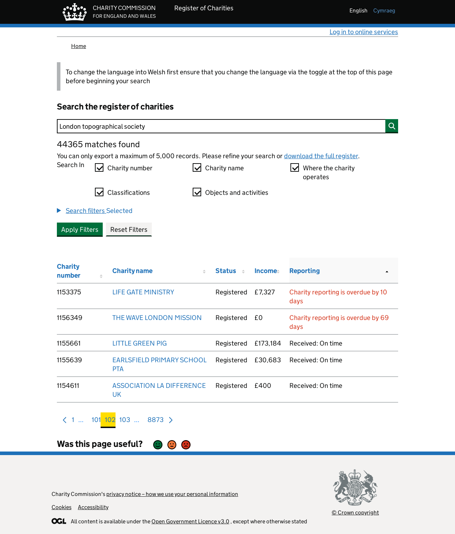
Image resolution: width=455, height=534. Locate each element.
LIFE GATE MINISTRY (143, 292)
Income (266, 271)
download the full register (321, 156)
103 (124, 421)
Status (225, 271)
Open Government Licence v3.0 (190, 521)
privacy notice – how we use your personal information (172, 494)
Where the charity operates (329, 172)
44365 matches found (98, 144)
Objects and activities (236, 192)
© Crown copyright (355, 512)
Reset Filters (129, 229)
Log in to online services (364, 32)
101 (96, 421)
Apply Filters (79, 229)
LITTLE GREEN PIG (139, 343)
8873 (156, 421)
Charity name (224, 168)
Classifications (128, 192)
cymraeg (384, 10)
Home (78, 46)
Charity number (129, 168)
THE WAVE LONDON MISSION (157, 318)
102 (110, 421)
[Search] (227, 126)
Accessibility (93, 507)
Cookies (61, 507)
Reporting (304, 271)
